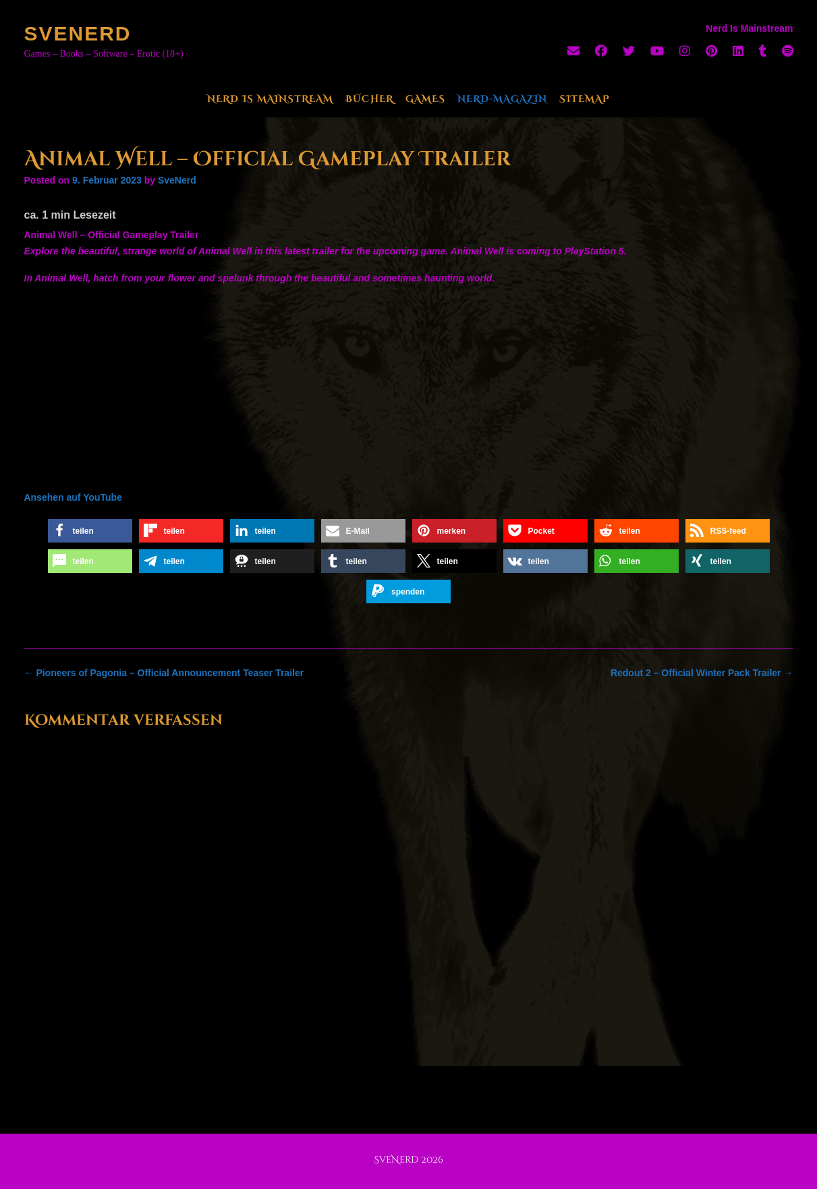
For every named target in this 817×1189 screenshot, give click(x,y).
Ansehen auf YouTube (73, 497)
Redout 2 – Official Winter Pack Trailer (702, 672)
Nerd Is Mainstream (270, 98)
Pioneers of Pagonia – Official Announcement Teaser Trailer (164, 672)
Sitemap (584, 98)
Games (425, 98)
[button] (90, 531)
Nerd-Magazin (502, 98)
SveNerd (78, 33)
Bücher (369, 98)
